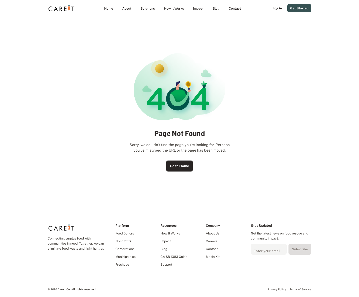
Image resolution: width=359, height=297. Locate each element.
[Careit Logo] (61, 8)
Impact (165, 241)
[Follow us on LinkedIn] (49, 256)
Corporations (124, 249)
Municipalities (125, 257)
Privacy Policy (277, 289)
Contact (212, 249)
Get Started (299, 8)
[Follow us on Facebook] (53, 256)
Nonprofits (123, 241)
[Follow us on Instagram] (57, 256)
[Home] (108, 8)
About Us (212, 233)
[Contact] (235, 8)
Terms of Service (300, 289)
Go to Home (179, 166)
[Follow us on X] (61, 256)
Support (166, 264)
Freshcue (122, 264)
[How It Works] (174, 8)
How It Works (170, 233)
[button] (148, 8)
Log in (277, 8)
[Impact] (198, 8)
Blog (163, 249)
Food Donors (124, 233)
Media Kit (213, 257)
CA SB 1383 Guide (173, 257)
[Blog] (216, 8)
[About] (126, 8)
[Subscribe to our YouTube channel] (65, 256)
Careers (212, 241)
